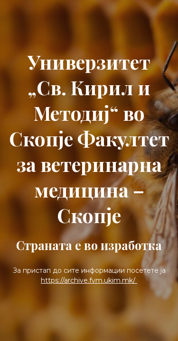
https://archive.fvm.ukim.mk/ (89, 280)
